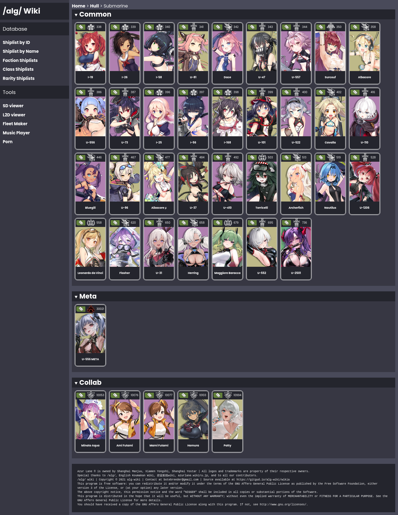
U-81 (193, 77)
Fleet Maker (15, 124)
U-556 (90, 142)
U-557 (296, 77)
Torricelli (262, 208)
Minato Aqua (90, 445)
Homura (193, 445)
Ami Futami (124, 445)
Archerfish (296, 208)
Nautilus (330, 208)
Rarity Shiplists (19, 78)
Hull (94, 6)
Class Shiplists (18, 69)
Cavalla (330, 142)
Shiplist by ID (16, 42)
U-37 (193, 208)
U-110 (364, 142)
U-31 (159, 273)
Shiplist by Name (21, 51)
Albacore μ (159, 208)
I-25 (159, 142)
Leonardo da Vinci (90, 273)
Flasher (124, 273)
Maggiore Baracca (227, 273)
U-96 (124, 208)
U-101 (262, 142)
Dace (227, 77)
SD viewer (13, 106)
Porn (7, 142)
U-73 (124, 142)
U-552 (261, 273)
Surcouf (330, 77)
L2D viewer (14, 115)
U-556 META (90, 359)
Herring (193, 273)
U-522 (296, 142)
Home (78, 6)
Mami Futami (159, 445)
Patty (227, 445)
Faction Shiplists (20, 60)
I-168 (227, 142)
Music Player (16, 133)
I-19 (90, 77)
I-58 (159, 77)
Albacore (364, 77)
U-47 (261, 77)
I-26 (125, 77)
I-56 (193, 142)
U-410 (227, 208)
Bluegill (90, 208)
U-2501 (296, 273)
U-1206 (364, 208)
